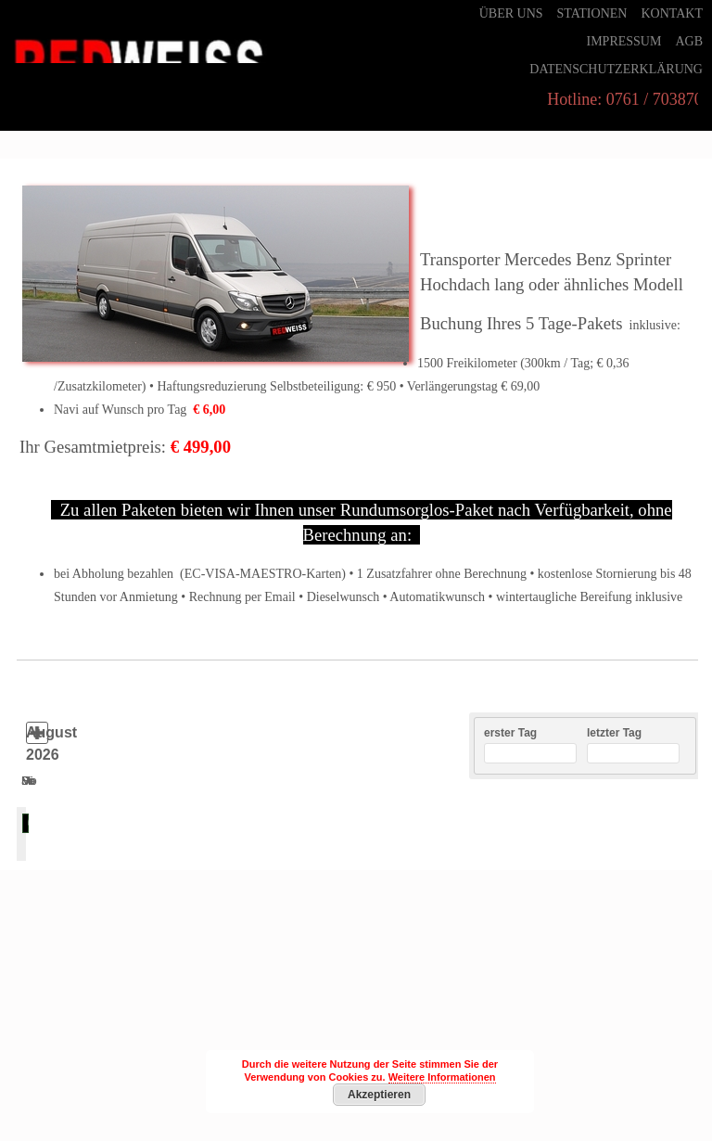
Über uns (511, 13)
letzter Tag (614, 732)
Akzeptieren (379, 1094)
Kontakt (672, 13)
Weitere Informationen (442, 1077)
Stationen (592, 13)
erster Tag (510, 732)
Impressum (623, 41)
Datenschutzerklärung (616, 69)
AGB (689, 41)
